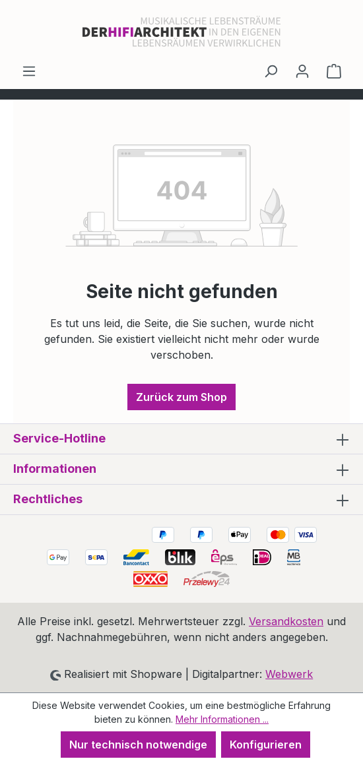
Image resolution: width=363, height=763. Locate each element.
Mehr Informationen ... (222, 719)
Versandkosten (286, 621)
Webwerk (289, 674)
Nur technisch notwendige (138, 744)
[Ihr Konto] (302, 70)
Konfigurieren (266, 744)
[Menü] (29, 70)
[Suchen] (270, 70)
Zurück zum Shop (181, 397)
